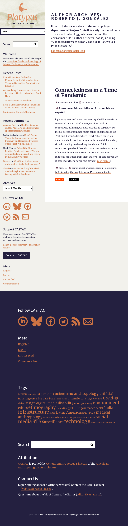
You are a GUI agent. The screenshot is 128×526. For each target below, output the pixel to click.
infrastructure (109, 168)
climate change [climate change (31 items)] (80, 398)
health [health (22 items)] (100, 408)
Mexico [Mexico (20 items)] (56, 417)
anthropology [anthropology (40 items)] (86, 393)
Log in (6, 275)
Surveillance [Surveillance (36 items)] (53, 422)
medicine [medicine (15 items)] (47, 417)
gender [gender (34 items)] (74, 408)
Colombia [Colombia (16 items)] (97, 399)
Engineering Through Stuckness (19, 112)
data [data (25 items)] (21, 403)
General (63, 168)
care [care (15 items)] (59, 399)
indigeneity (95, 168)
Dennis (6, 161)
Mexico (74, 172)
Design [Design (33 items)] (30, 403)
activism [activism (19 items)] (22, 394)
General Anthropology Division (66, 463)
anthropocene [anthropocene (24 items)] (64, 394)
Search (8, 44)
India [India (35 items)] (108, 408)
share (60, 179)
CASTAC (23, 463)
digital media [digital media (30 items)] (46, 403)
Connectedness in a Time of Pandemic (86, 92)
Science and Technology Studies (95, 172)
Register (7, 271)
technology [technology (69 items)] (77, 421)
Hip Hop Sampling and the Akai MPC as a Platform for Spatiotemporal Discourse (22, 128)
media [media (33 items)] (90, 412)
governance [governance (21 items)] (88, 408)
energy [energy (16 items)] (88, 403)
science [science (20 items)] (90, 417)
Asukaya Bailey (10, 125)
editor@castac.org (88, 494)
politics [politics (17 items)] (77, 417)
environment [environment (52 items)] (106, 402)
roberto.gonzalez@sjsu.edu (68, 50)
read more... (103, 161)
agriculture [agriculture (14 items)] (33, 394)
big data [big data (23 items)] (43, 398)
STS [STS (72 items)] (36, 421)
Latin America (62, 172)
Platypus (22, 17)
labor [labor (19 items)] (52, 412)
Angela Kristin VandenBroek (86, 514)
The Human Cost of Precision (17, 100)
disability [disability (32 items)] (66, 403)
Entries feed (9, 279)
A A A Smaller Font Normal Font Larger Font (23, 31)
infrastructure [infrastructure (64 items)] (33, 412)
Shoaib (6, 168)
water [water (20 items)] (111, 422)
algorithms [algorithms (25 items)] (46, 394)
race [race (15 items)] (83, 417)
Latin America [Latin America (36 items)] (68, 412)
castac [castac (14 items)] (64, 399)
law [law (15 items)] (83, 413)
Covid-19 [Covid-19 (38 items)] (110, 398)
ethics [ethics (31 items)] (23, 408)
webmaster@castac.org (36, 488)
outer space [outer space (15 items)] (67, 417)
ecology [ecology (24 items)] (79, 403)
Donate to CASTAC (16, 255)
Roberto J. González (68, 102)
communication (80, 168)
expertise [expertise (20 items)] (62, 408)
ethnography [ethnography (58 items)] (42, 407)
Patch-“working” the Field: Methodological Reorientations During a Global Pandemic (22, 171)
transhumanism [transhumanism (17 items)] (99, 422)
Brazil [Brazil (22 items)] (52, 398)
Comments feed (11, 284)
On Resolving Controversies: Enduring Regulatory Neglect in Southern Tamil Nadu (22, 93)
